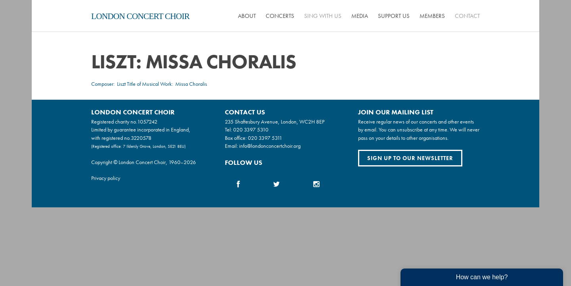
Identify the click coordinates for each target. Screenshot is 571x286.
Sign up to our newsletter (410, 158)
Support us (394, 15)
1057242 (147, 121)
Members (432, 15)
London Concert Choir (140, 16)
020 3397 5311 (265, 137)
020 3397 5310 (250, 129)
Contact (467, 15)
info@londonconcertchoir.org (270, 145)
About (247, 15)
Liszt (121, 83)
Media (359, 15)
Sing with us (322, 15)
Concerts (280, 15)
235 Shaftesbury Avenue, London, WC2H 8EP (274, 121)
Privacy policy (105, 178)
